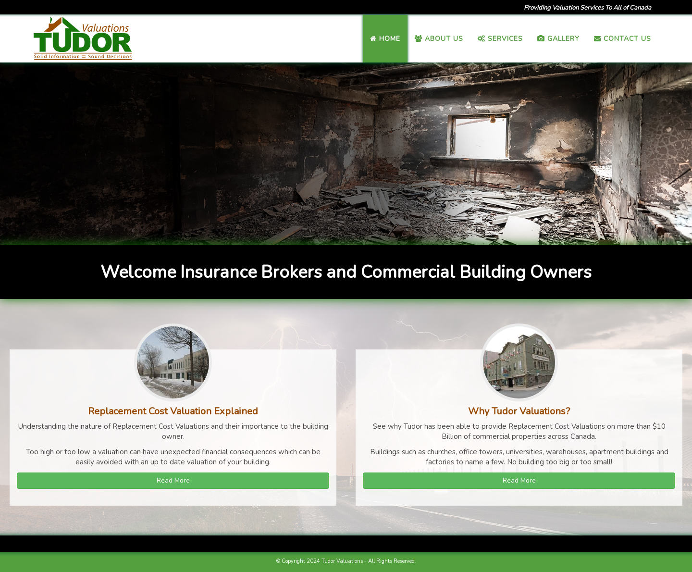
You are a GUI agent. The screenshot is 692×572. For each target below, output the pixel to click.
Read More (173, 480)
